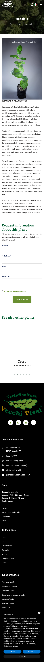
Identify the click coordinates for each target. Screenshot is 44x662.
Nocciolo (5, 554)
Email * (4, 266)
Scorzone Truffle (8, 591)
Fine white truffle (8, 582)
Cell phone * (6, 256)
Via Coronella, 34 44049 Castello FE (13, 449)
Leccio (4, 537)
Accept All (31, 651)
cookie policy (23, 626)
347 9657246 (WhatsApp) (16, 465)
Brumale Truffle (8, 603)
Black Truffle (6, 608)
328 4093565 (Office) (14, 461)
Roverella (5, 550)
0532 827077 (11, 456)
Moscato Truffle (8, 599)
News (4, 521)
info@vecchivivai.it (13, 470)
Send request (22, 299)
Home (4, 508)
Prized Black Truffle (9, 586)
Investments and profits (11, 512)
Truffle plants (9, 530)
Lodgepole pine (8, 559)
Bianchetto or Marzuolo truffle (13, 595)
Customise (22, 656)
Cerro (4, 541)
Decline (12, 651)
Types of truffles (10, 575)
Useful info (6, 516)
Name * (5, 246)
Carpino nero (7, 546)
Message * (6, 276)
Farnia (4, 563)
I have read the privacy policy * (15, 291)
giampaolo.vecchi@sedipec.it (18, 475)
